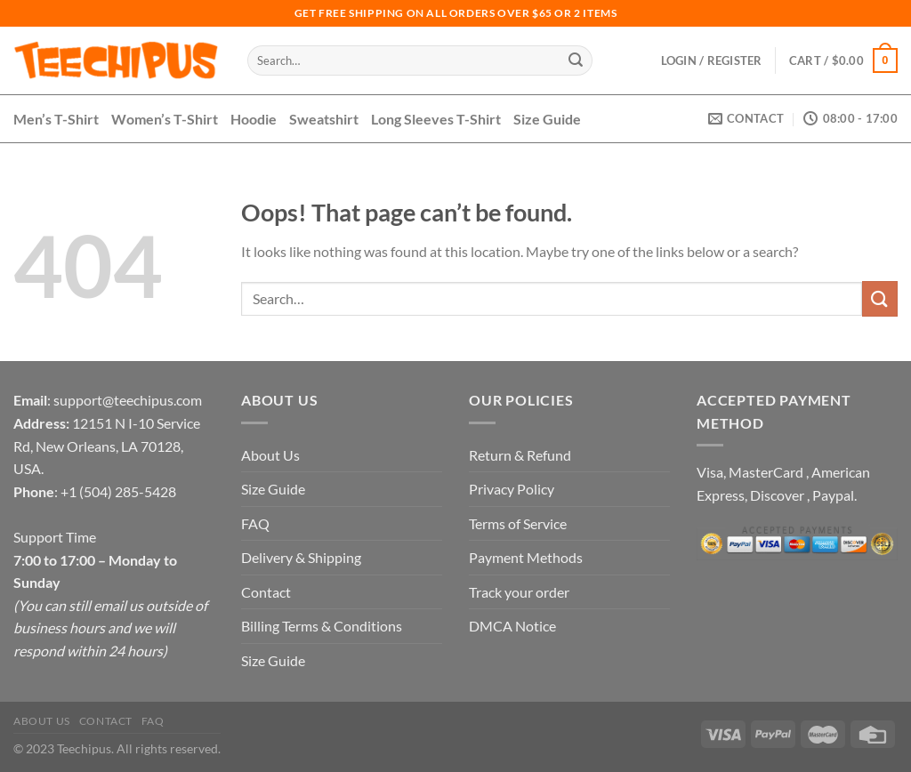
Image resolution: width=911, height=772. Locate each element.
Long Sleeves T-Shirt (436, 118)
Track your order (519, 591)
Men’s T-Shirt (56, 118)
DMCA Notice (512, 625)
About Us (270, 454)
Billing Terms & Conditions (321, 625)
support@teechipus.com (127, 399)
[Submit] (575, 60)
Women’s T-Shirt (164, 118)
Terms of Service (518, 523)
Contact (266, 591)
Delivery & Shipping (301, 557)
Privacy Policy (511, 488)
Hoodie (253, 118)
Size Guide (547, 118)
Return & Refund (520, 454)
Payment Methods (526, 557)
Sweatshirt (324, 118)
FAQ (255, 523)
